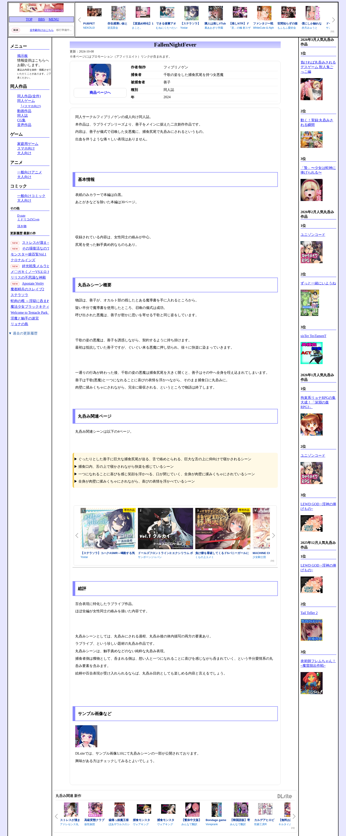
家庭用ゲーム (27, 144)
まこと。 (137, 27)
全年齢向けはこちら (42, 30)
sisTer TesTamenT (313, 336)
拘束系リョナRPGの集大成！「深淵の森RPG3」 (318, 402)
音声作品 (24, 125)
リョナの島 (19, 324)
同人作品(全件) (29, 96)
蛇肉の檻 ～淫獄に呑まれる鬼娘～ (37, 301)
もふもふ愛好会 (286, 27)
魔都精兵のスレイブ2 (27, 289)
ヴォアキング (141, 824)
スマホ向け (26, 148)
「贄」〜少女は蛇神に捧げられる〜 (318, 170)
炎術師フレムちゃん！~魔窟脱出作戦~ (318, 663)
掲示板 (22, 56)
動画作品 (24, 111)
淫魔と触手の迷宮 (25, 318)
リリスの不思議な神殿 (28, 277)
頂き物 (21, 226)
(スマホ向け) (32, 106)
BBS (41, 19)
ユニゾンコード (313, 235)
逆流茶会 (112, 27)
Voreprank (212, 824)
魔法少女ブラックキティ (30, 306)
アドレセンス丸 (69, 824)
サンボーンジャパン (150, 557)
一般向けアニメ (29, 172)
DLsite (285, 796)
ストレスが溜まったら (39, 242)
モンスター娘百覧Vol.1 (28, 254)
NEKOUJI (89, 27)
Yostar (184, 27)
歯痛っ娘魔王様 (119, 820)
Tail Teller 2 (309, 613)
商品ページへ (100, 92)
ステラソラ (19, 295)
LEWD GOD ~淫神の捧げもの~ (318, 506)
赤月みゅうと (310, 27)
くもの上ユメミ (204, 557)
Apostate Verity (33, 283)
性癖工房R (260, 824)
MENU (54, 19)
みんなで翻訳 (189, 824)
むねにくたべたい (166, 27)
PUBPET (89, 23)
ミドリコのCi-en (28, 219)
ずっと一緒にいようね (318, 283)
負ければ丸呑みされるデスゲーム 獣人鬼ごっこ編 (318, 66)
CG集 (21, 120)
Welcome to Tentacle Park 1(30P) (34, 312)
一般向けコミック (31, 196)
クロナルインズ (23, 260)
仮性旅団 (89, 824)
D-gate (21, 215)
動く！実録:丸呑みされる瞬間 (317, 122)
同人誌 (22, 115)
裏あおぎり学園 (214, 27)
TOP (29, 19)
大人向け (24, 153)
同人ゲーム (26, 101)
